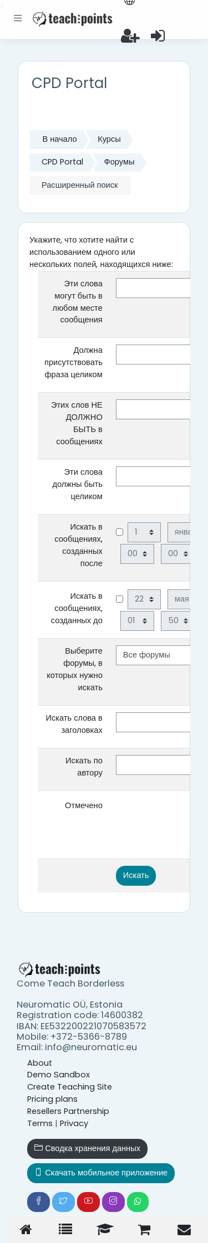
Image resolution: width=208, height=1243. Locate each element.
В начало (59, 139)
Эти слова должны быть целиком (77, 484)
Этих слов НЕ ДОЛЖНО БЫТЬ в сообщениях (77, 423)
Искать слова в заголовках (74, 724)
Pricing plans (52, 1099)
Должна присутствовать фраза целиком (73, 362)
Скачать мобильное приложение (101, 1172)
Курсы (109, 139)
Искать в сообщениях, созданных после (78, 545)
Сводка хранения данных (87, 1148)
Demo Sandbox (58, 1074)
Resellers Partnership (68, 1111)
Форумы (119, 161)
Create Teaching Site (69, 1086)
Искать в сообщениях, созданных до (77, 608)
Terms (40, 1123)
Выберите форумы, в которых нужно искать (74, 669)
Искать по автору (84, 766)
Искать (136, 875)
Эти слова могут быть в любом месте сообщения (78, 302)
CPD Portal (62, 161)
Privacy (74, 1123)
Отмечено (84, 805)
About (39, 1063)
